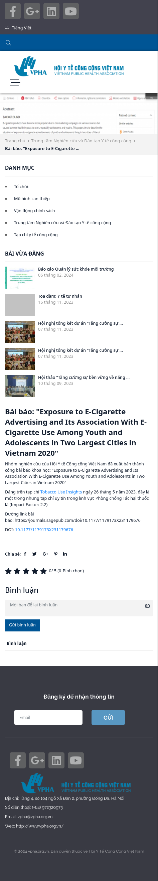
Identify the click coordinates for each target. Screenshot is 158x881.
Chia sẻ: (13, 554)
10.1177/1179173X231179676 (44, 530)
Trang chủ (15, 141)
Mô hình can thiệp (32, 198)
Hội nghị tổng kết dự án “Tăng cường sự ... (80, 323)
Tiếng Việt (22, 28)
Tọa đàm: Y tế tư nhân (60, 296)
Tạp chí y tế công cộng (36, 235)
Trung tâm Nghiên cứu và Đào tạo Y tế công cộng (81, 141)
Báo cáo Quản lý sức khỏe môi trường (76, 269)
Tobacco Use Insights (61, 492)
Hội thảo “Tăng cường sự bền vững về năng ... (84, 377)
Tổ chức (21, 186)
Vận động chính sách (34, 210)
